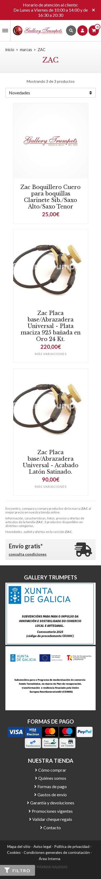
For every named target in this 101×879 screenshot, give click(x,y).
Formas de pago (52, 786)
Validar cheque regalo (52, 819)
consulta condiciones (28, 554)
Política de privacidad (71, 846)
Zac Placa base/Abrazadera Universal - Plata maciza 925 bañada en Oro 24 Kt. (51, 326)
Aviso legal (42, 846)
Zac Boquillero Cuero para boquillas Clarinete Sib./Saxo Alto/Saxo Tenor (50, 197)
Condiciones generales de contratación (57, 852)
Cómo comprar (52, 769)
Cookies (14, 852)
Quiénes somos (52, 778)
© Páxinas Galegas (50, 867)
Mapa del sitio (18, 846)
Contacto (52, 827)
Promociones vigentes (52, 811)
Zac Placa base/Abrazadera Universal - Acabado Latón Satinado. (50, 462)
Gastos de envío (52, 794)
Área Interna (49, 858)
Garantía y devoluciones (52, 802)
